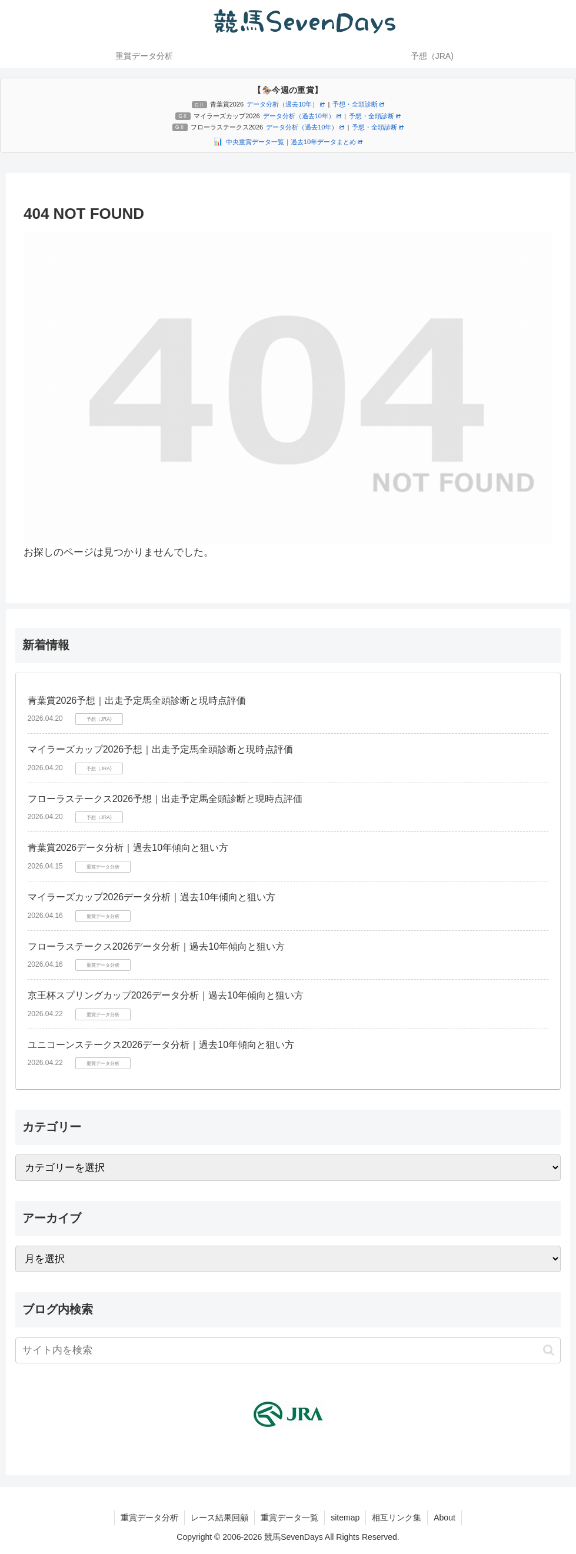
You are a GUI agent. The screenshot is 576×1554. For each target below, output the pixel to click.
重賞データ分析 (149, 1517)
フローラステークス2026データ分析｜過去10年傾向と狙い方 (156, 946)
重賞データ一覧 (289, 1517)
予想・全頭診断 (358, 104)
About (444, 1517)
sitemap (345, 1517)
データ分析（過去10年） (286, 104)
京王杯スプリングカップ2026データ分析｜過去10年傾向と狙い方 (166, 995)
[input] (288, 1350)
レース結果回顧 (219, 1517)
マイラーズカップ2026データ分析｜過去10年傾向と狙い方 (151, 897)
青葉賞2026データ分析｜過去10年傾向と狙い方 (128, 848)
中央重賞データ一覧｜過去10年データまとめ (294, 141)
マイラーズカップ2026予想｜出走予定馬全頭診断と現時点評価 (161, 749)
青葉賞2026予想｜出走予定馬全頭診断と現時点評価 (137, 701)
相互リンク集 (396, 1517)
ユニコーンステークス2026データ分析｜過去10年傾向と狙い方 (161, 1045)
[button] (548, 1350)
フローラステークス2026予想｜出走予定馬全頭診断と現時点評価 (165, 799)
